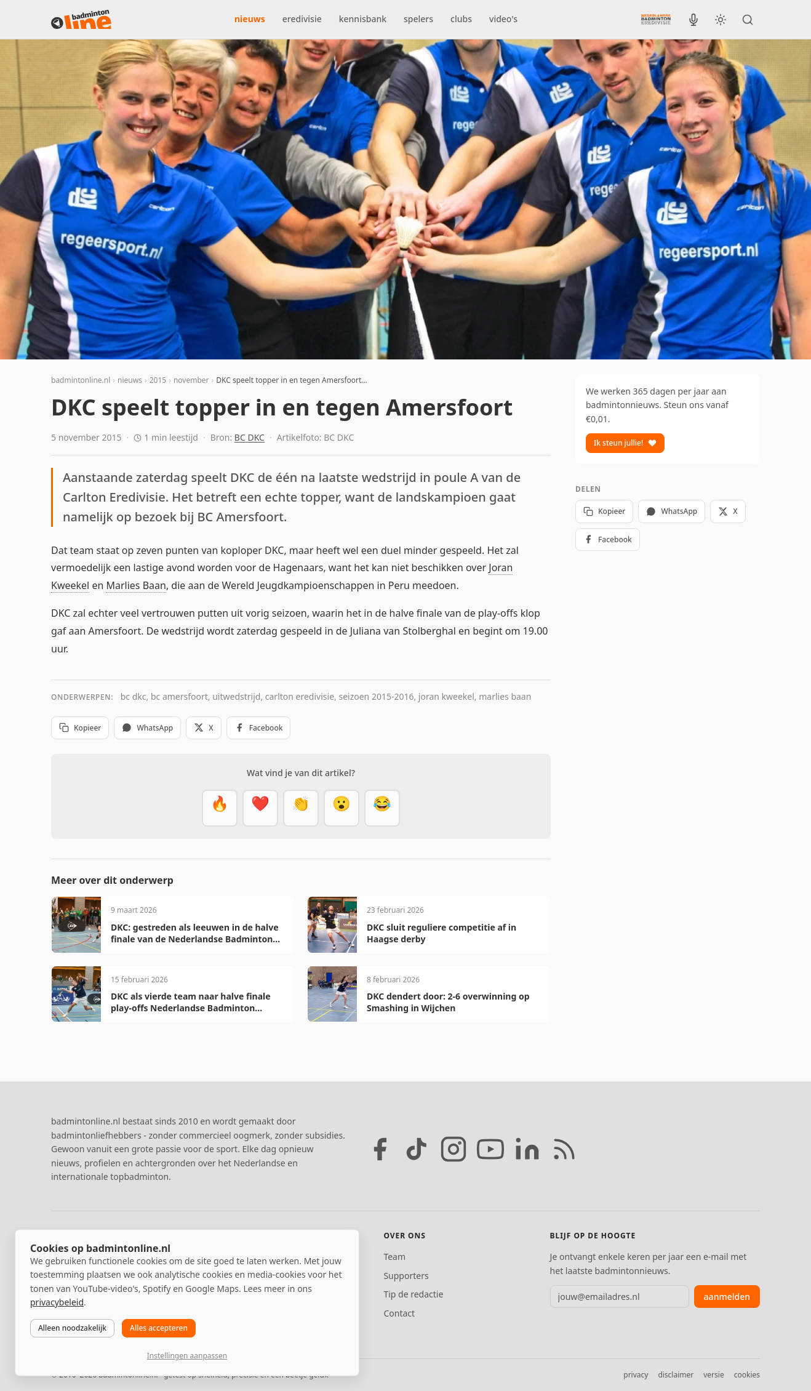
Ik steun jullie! (625, 443)
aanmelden (727, 1296)
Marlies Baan (136, 585)
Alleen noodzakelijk (72, 1328)
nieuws (249, 19)
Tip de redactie (413, 1294)
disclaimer (675, 1374)
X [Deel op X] (203, 728)
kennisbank (362, 19)
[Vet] (220, 808)
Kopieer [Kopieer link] (80, 728)
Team (394, 1256)
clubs (461, 19)
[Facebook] (379, 1149)
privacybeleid (57, 1302)
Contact (399, 1313)
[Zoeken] (747, 19)
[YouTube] (490, 1149)
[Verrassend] (341, 808)
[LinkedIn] (527, 1149)
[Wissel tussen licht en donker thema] (720, 19)
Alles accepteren (159, 1328)
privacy (635, 1374)
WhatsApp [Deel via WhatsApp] (147, 728)
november (191, 380)
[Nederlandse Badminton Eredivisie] (656, 19)
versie (713, 1374)
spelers (418, 19)
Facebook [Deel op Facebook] (258, 728)
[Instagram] (453, 1149)
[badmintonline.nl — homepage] (81, 20)
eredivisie (302, 19)
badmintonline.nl (80, 380)
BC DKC (249, 437)
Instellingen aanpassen (187, 1355)
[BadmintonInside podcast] (693, 19)
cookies (747, 1374)
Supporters (405, 1275)
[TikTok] (416, 1149)
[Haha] (382, 808)
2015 (158, 380)
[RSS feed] (564, 1149)
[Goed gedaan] (301, 808)
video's (503, 19)
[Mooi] (260, 808)
